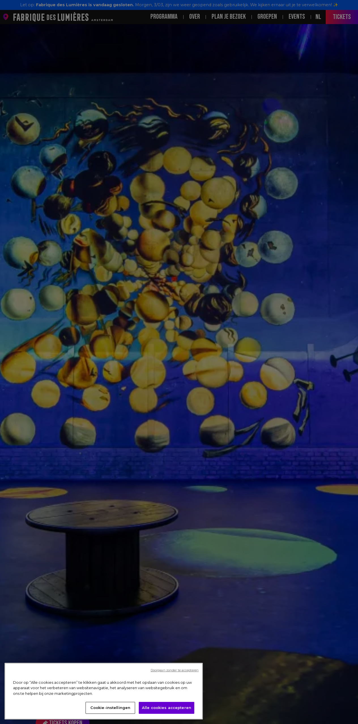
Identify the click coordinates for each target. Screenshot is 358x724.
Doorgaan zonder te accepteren (175, 672)
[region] (104, 693)
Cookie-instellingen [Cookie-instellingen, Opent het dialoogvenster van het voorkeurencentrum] (110, 709)
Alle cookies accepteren (166, 709)
